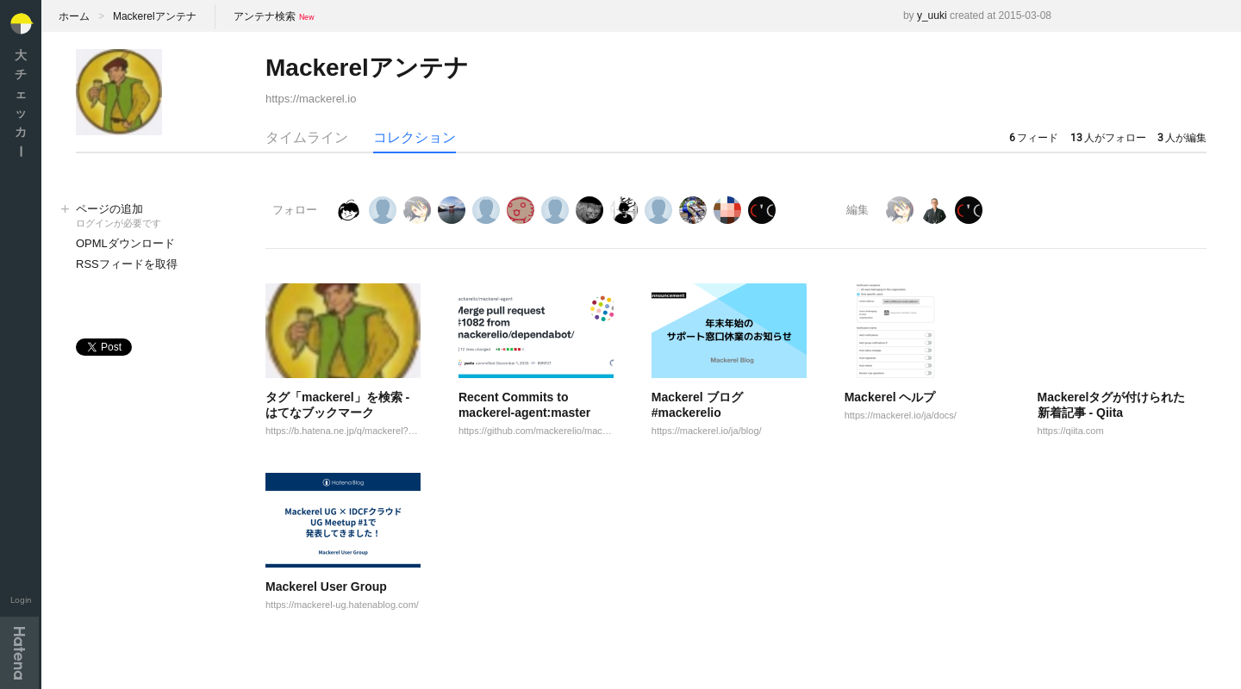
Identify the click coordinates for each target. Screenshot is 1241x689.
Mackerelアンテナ (154, 16)
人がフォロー (1108, 138)
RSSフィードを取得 (127, 264)
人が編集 (1182, 138)
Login (21, 600)
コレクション (414, 137)
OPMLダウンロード (125, 243)
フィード (1033, 138)
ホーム (74, 16)
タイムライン (306, 137)
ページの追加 (153, 216)
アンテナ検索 (265, 16)
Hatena (19, 653)
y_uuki (932, 15)
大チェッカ (21, 103)
